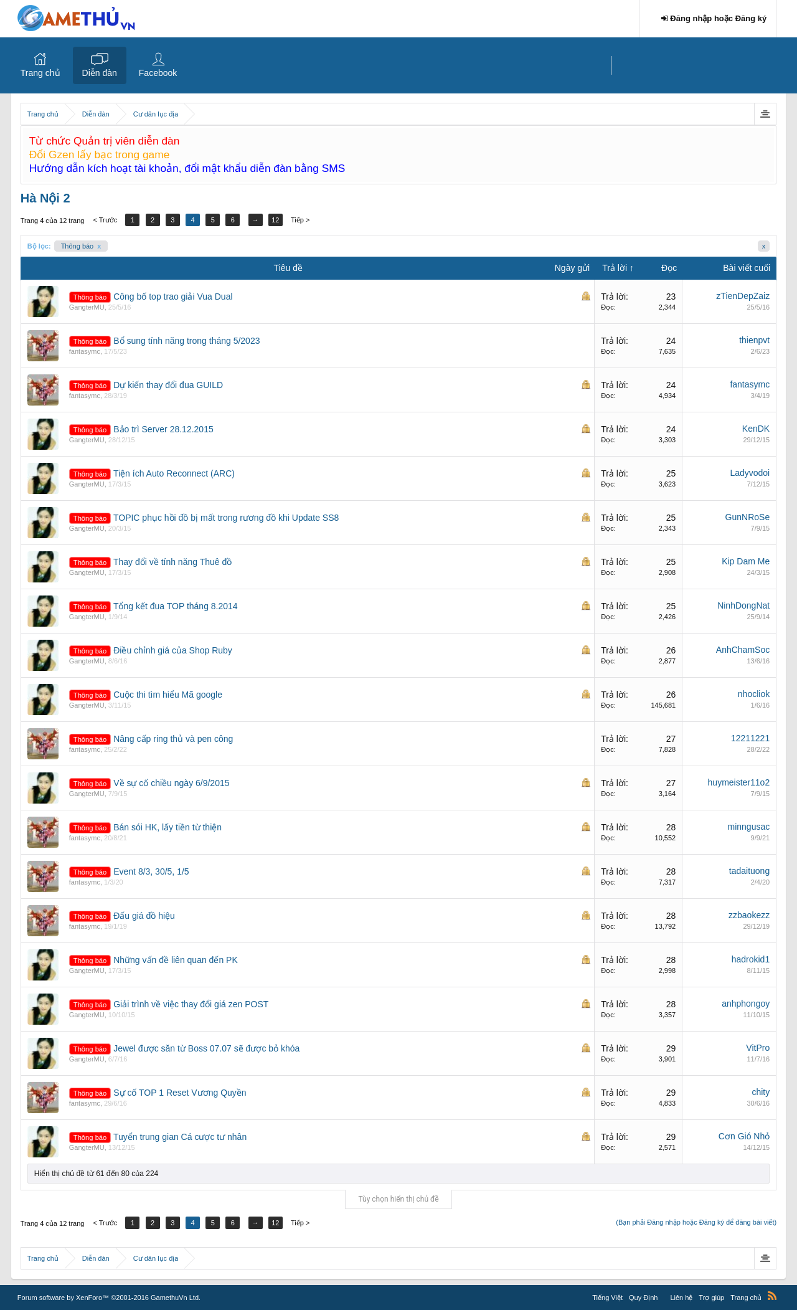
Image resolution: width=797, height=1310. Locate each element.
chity (761, 1092)
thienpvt (754, 340)
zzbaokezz (749, 915)
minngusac (749, 827)
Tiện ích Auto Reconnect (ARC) (174, 473)
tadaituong (749, 871)
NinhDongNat (743, 605)
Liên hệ (681, 1297)
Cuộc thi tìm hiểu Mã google (167, 695)
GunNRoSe (747, 517)
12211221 (750, 738)
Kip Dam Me (746, 561)
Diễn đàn (99, 73)
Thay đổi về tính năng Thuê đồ (172, 562)
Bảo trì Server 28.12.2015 (163, 429)
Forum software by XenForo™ (108, 1297)
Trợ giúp (711, 1297)
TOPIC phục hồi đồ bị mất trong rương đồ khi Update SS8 (226, 518)
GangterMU (87, 307)
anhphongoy (746, 1004)
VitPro (758, 1048)
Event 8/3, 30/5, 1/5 (151, 871)
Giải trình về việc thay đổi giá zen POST (190, 1004)
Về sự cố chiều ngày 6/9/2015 (171, 783)
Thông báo (81, 246)
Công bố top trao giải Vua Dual (172, 296)
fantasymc (84, 351)
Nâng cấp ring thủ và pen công (173, 739)
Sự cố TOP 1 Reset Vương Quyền (179, 1093)
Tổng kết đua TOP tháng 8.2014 (175, 606)
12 (277, 220)
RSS (772, 1295)
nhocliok (754, 694)
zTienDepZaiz (743, 296)
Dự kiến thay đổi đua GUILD (168, 385)
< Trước (105, 220)
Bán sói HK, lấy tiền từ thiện (167, 827)
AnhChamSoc (743, 650)
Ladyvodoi (750, 473)
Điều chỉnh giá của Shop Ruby (172, 650)
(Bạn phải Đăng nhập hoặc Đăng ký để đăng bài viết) (696, 1222)
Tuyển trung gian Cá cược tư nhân (180, 1137)
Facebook (158, 73)
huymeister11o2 (739, 782)
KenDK (756, 429)
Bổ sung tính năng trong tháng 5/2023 (186, 341)
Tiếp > (302, 220)
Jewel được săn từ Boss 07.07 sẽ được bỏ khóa (206, 1048)
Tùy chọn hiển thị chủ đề (398, 1199)
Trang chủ (40, 73)
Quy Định (643, 1297)
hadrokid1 (751, 959)
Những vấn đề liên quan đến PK (175, 960)
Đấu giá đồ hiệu (144, 916)
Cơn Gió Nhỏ (744, 1136)
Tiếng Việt (607, 1297)
